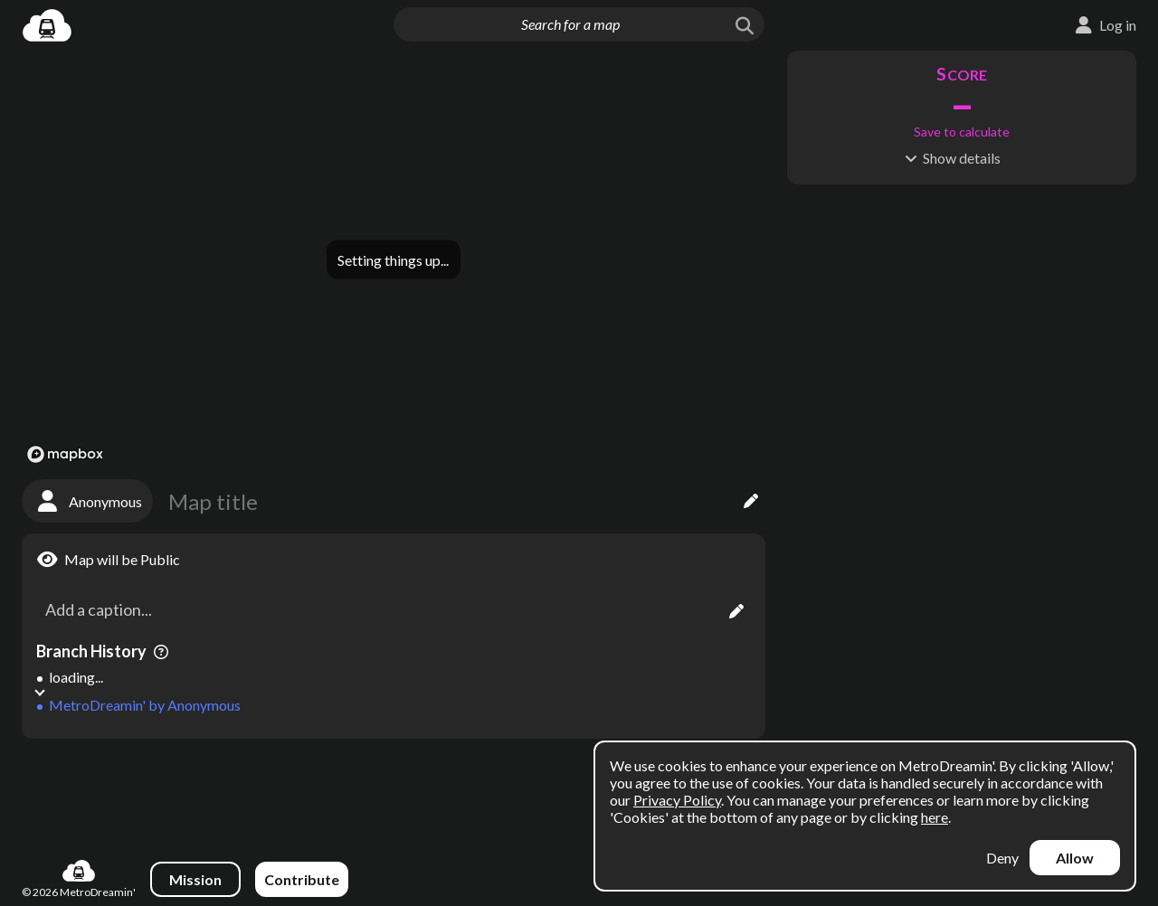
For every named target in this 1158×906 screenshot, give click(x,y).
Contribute (301, 879)
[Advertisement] (393, 790)
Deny (1002, 857)
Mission (195, 879)
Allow (1075, 857)
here (934, 817)
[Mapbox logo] (65, 454)
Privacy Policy (677, 799)
